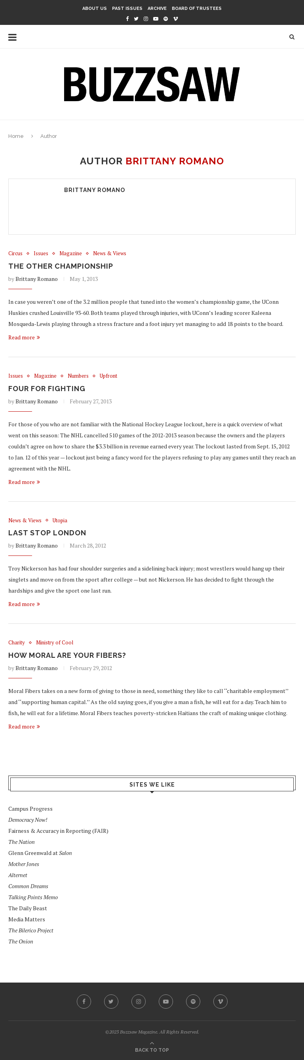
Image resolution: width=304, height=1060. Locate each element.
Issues (41, 253)
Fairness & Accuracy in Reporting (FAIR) (58, 830)
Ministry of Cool (54, 643)
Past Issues (127, 8)
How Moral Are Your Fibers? (67, 655)
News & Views (109, 253)
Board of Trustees (197, 8)
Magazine (70, 253)
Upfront (108, 376)
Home (16, 136)
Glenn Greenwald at (40, 853)
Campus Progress (30, 808)
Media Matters (26, 919)
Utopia (60, 521)
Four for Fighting (47, 388)
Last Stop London (47, 533)
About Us (94, 8)
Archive (157, 8)
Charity (16, 643)
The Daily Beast (27, 908)
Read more (24, 337)
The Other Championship (60, 266)
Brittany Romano (94, 190)
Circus (15, 253)
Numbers (78, 376)
